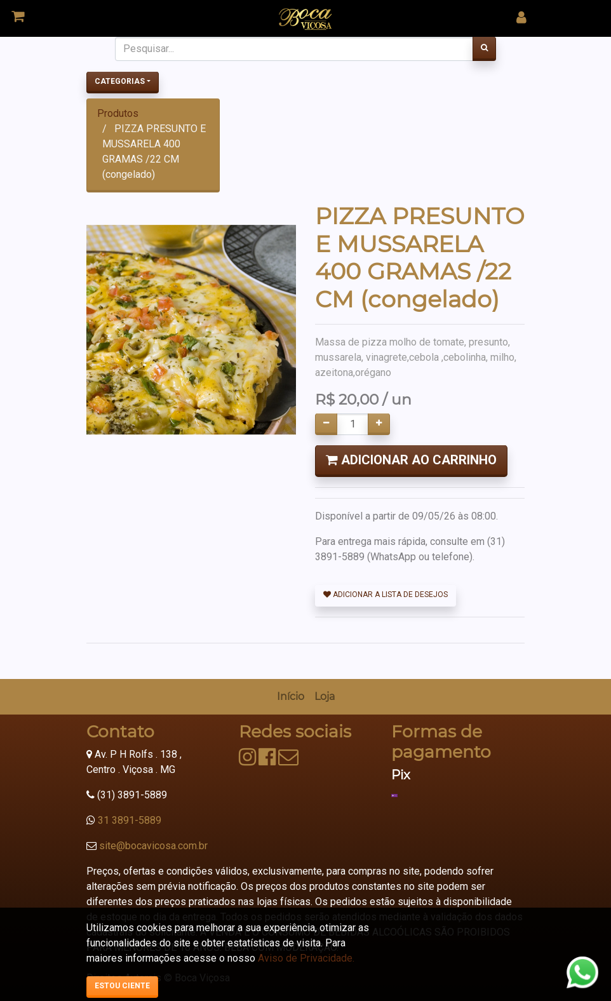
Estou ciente (122, 985)
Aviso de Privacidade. (306, 958)
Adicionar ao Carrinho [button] (411, 459)
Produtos (117, 113)
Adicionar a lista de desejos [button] (385, 594)
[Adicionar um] (379, 424)
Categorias (120, 81)
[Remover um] (326, 424)
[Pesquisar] (484, 49)
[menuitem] (290, 696)
